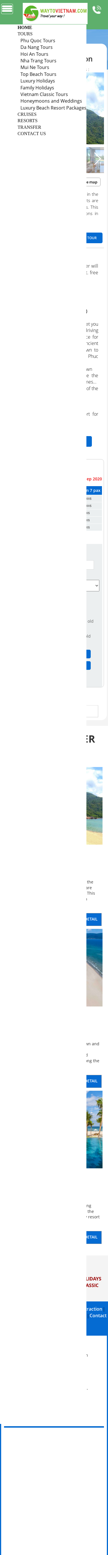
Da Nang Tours (36, 47)
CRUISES (27, 114)
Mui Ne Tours (34, 67)
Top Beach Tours (38, 74)
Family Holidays (37, 88)
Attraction (91, 1309)
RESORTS (27, 120)
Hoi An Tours (34, 54)
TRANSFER (29, 127)
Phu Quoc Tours (37, 40)
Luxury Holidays (37, 81)
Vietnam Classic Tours (44, 94)
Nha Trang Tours (38, 60)
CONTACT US (32, 133)
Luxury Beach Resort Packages (53, 108)
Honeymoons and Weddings (51, 101)
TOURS (25, 33)
